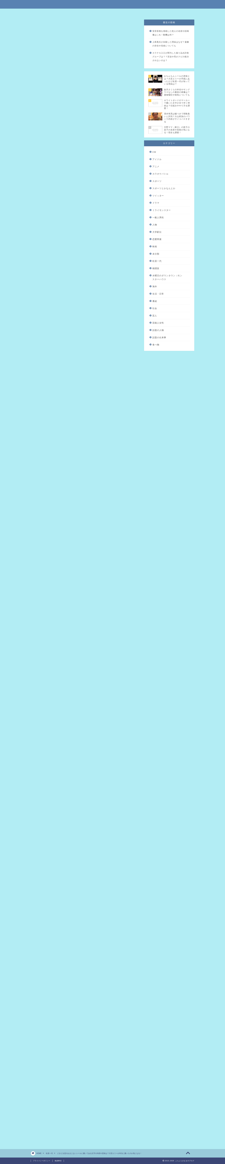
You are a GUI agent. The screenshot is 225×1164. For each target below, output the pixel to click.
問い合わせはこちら (144, 12)
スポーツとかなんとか (163, 188)
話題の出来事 (159, 337)
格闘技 (155, 268)
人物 (154, 224)
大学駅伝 (157, 232)
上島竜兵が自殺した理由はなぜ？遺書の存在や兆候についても (170, 44)
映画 (154, 246)
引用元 (86, 359)
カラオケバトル (160, 174)
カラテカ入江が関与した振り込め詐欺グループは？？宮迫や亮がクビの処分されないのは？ (170, 56)
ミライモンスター (161, 210)
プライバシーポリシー (122, 12)
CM (154, 152)
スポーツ (157, 181)
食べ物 (155, 344)
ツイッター (158, 195)
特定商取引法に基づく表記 (83, 12)
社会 (154, 308)
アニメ (155, 166)
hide (94, 95)
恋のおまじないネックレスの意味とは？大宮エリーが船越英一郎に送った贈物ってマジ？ (84, 995)
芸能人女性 (158, 323)
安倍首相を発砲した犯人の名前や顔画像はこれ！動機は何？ (170, 33)
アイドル (157, 159)
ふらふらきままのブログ (112, 4)
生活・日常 (158, 294)
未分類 (155, 254)
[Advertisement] (85, 242)
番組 (154, 301)
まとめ (53, 114)
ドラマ (155, 203)
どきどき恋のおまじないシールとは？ (69, 105)
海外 (154, 286)
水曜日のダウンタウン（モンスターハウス (167, 277)
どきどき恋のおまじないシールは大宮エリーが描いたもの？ (81, 109)
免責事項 (103, 12)
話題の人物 (158, 330)
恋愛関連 (157, 239)
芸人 (154, 315)
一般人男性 (158, 217)
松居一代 (39, 25)
